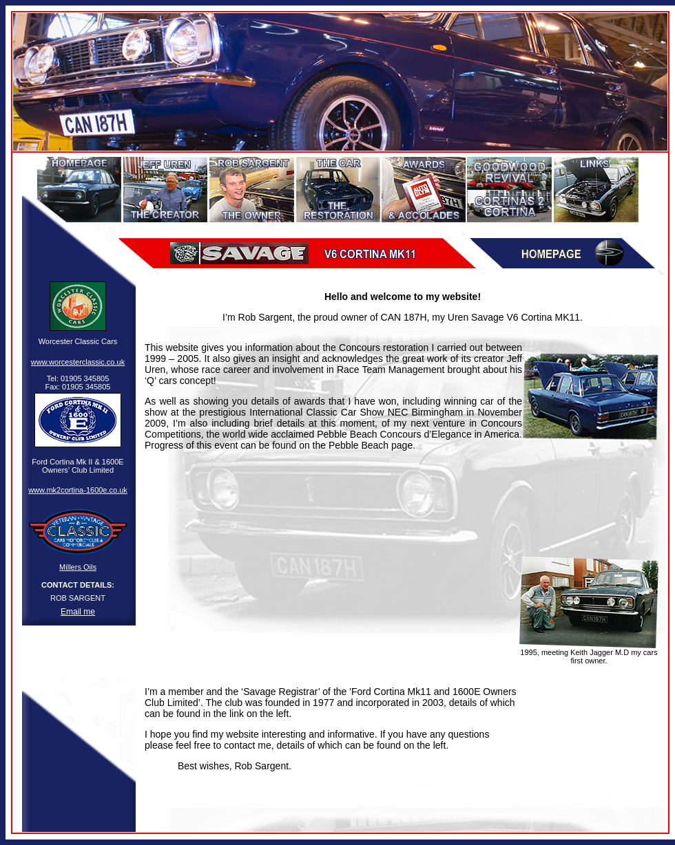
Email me (78, 612)
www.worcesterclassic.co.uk (78, 362)
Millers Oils (77, 567)
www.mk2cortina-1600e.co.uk (77, 490)
